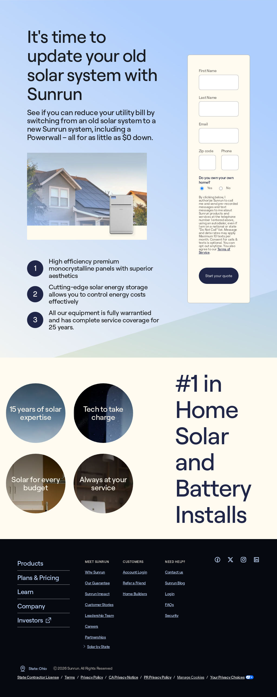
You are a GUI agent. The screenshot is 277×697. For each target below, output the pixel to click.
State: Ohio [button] (33, 668)
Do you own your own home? (216, 180)
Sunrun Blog (175, 583)
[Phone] (230, 162)
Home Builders (135, 593)
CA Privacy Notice (123, 677)
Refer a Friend (134, 583)
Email (203, 124)
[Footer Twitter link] (230, 561)
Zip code (206, 151)
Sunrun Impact (97, 593)
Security (172, 615)
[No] (221, 188)
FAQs (169, 604)
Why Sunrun (95, 572)
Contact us (174, 572)
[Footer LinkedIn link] (256, 561)
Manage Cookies (190, 677)
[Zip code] (207, 162)
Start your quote (218, 276)
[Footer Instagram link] (243, 561)
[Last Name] (219, 108)
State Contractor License (38, 677)
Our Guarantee (97, 583)
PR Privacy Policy (157, 677)
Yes (209, 188)
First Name (208, 71)
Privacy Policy (92, 677)
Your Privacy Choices (227, 677)
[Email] (219, 135)
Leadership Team (99, 615)
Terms (70, 677)
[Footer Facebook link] (217, 561)
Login (169, 593)
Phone (226, 151)
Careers (91, 626)
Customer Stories (99, 604)
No (228, 188)
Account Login (135, 572)
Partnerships (95, 637)
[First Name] (219, 82)
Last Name (208, 97)
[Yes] (202, 188)
